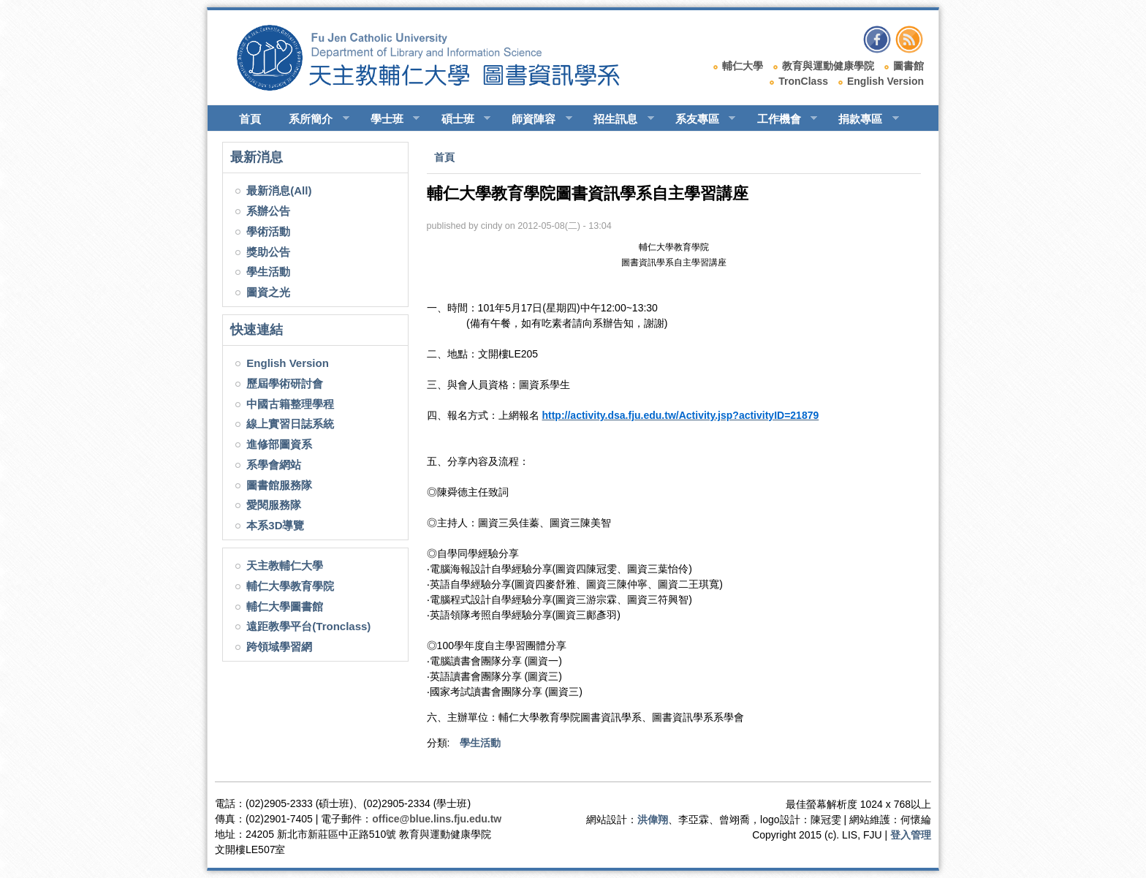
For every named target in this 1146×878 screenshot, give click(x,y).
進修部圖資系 (279, 444)
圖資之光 (268, 292)
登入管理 (910, 835)
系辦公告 (268, 211)
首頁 (250, 119)
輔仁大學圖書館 (284, 606)
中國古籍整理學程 (290, 404)
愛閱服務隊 (273, 505)
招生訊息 (617, 119)
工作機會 (781, 119)
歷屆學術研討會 (284, 383)
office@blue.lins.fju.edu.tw (436, 819)
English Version (885, 81)
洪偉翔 (652, 819)
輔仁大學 (742, 66)
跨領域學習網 (279, 646)
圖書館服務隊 (279, 485)
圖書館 (908, 66)
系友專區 (699, 119)
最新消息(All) (278, 190)
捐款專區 (862, 119)
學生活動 (268, 271)
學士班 (388, 119)
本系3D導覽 (275, 525)
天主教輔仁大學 (284, 565)
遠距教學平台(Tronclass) (308, 626)
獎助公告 (268, 252)
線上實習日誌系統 (290, 423)
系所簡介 (312, 119)
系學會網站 (273, 464)
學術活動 (268, 231)
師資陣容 (535, 119)
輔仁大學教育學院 (290, 586)
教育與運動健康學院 (828, 66)
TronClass (803, 81)
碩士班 (459, 119)
